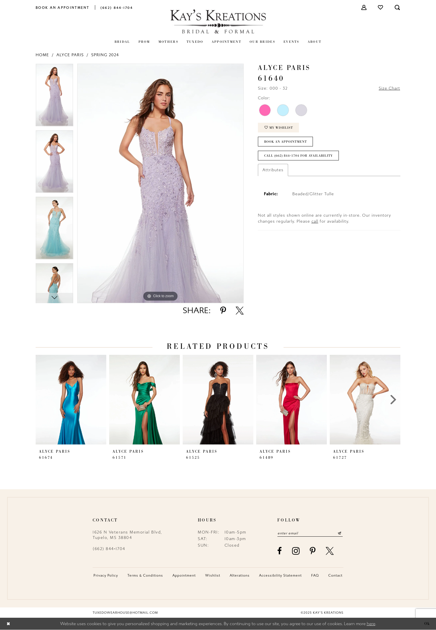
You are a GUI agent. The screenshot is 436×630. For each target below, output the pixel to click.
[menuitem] (62, 7)
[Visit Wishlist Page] (380, 7)
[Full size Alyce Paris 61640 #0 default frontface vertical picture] (160, 183)
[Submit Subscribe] (339, 533)
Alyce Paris (70, 55)
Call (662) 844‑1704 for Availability (298, 156)
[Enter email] (310, 533)
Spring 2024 (105, 55)
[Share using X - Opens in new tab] (240, 311)
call (314, 221)
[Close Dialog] (8, 624)
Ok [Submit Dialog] (427, 624)
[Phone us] (116, 7)
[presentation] (71, 399)
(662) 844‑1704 (109, 548)
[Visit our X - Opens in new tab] (330, 551)
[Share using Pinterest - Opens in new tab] (223, 311)
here (371, 624)
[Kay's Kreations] (218, 21)
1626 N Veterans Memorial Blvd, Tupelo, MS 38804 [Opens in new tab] (127, 535)
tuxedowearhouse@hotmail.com (125, 613)
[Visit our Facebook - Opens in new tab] (279, 551)
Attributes (273, 170)
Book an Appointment (285, 142)
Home (42, 55)
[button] (364, 7)
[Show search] (397, 7)
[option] (54, 97)
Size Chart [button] (389, 88)
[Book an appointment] (62, 7)
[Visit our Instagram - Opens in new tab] (296, 550)
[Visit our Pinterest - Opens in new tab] (313, 551)
